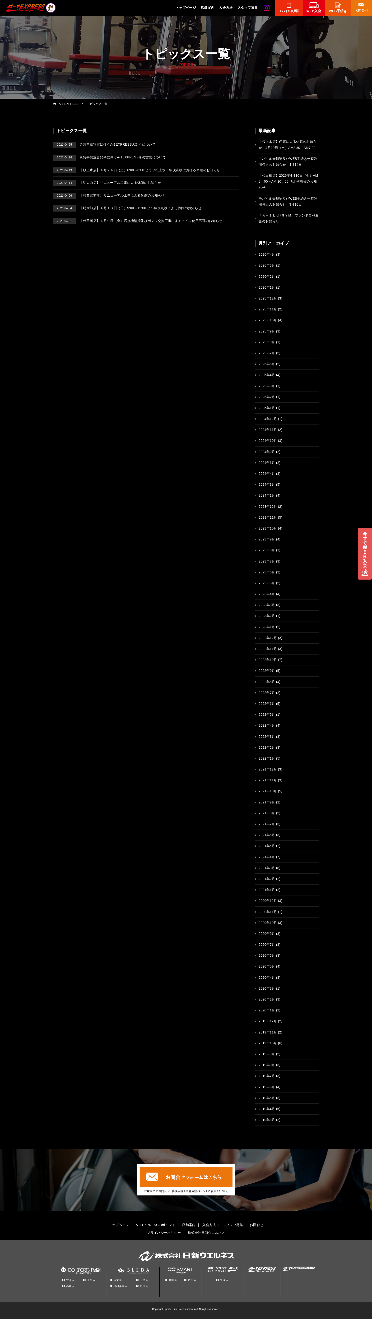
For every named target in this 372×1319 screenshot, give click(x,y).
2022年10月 (268, 660)
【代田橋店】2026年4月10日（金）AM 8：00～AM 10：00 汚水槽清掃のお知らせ (288, 181)
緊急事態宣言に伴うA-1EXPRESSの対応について (104, 144)
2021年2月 (267, 879)
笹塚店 (224, 1280)
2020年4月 (267, 977)
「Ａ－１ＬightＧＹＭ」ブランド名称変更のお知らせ (289, 218)
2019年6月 (267, 1087)
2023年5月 (267, 583)
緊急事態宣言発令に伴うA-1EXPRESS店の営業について (109, 157)
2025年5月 (267, 364)
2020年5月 (267, 966)
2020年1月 (267, 1010)
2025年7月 (267, 353)
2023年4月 (267, 594)
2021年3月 (267, 868)
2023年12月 (268, 506)
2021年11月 (268, 780)
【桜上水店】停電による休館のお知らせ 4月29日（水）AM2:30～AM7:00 (287, 144)
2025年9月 (267, 331)
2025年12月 (268, 298)
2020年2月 (267, 999)
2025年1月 (267, 408)
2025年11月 (268, 309)
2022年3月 (267, 736)
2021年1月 (267, 890)
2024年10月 (268, 441)
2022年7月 (267, 693)
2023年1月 (267, 627)
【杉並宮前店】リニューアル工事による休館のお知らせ (109, 195)
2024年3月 (267, 484)
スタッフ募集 (247, 7)
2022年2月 (267, 747)
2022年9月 (267, 671)
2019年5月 (267, 1098)
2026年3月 (267, 265)
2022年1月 (267, 758)
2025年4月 (267, 375)
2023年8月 (267, 550)
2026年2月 (267, 276)
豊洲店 (70, 1280)
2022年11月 (268, 649)
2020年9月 (267, 934)
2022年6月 (267, 704)
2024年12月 (268, 419)
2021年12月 (268, 769)
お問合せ (256, 1225)
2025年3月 (267, 386)
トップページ (186, 7)
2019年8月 (267, 1065)
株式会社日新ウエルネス (206, 1233)
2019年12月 (268, 1021)
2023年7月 (267, 561)
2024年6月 (267, 463)
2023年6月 (267, 572)
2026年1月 (267, 287)
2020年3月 (267, 988)
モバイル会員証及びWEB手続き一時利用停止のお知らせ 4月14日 (288, 161)
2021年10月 (268, 791)
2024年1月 (267, 495)
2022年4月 (267, 725)
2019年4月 (267, 1109)
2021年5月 (267, 846)
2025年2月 (267, 397)
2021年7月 (267, 824)
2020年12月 (268, 901)
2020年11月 (268, 912)
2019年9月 (267, 1054)
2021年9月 (267, 802)
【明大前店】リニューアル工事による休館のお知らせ (107, 182)
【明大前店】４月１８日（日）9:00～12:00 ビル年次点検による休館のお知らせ (127, 208)
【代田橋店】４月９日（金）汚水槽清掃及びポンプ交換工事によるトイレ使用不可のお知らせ (138, 221)
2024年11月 (268, 430)
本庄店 (192, 1280)
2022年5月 (267, 714)
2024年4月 (267, 473)
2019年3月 (267, 1120)
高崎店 (70, 1286)
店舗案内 (207, 7)
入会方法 (225, 7)
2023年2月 (267, 616)
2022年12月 (268, 638)
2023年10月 (268, 528)
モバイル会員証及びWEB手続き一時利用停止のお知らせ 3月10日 (288, 201)
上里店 (91, 1280)
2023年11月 (268, 517)
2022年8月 (267, 682)
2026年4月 (267, 254)
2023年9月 (267, 539)
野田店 (144, 1286)
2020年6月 (267, 955)
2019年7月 (267, 1076)
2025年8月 (267, 342)
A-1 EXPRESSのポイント (155, 1225)
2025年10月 (268, 320)
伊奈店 (118, 1280)
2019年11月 (268, 1032)
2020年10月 (268, 923)
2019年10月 (268, 1043)
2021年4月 (267, 857)
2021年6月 (267, 835)
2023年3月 (267, 605)
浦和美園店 (120, 1286)
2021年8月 (267, 813)
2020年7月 (267, 944)
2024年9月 (267, 452)
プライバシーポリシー (164, 1233)
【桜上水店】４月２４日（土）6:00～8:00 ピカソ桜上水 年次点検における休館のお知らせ (136, 170)
